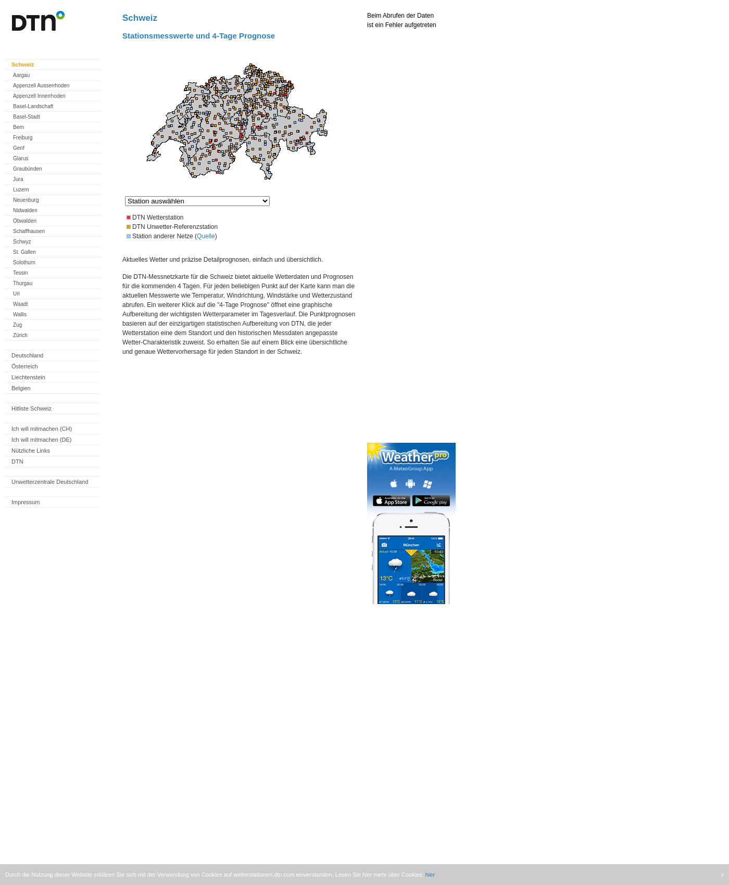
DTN (17, 461)
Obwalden (24, 221)
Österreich (24, 366)
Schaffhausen (29, 231)
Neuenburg (26, 200)
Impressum (25, 502)
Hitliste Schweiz (31, 408)
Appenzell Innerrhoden (39, 96)
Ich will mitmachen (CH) (41, 429)
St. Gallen (24, 252)
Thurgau (22, 283)
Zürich (20, 335)
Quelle (206, 236)
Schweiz (22, 64)
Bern (18, 127)
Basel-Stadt (26, 117)
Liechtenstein (28, 377)
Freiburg (22, 137)
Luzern (21, 190)
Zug (17, 325)
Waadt (20, 304)
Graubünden (27, 169)
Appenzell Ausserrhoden (41, 85)
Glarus (20, 158)
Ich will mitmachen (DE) (41, 440)
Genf (18, 148)
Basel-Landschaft (33, 106)
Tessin (20, 273)
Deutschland (27, 355)
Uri (16, 294)
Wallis (20, 314)
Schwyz (22, 242)
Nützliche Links (30, 450)
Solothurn (24, 262)
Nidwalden (25, 210)
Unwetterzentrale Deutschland (49, 482)
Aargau (21, 75)
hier (430, 874)
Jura (18, 179)
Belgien (21, 388)
